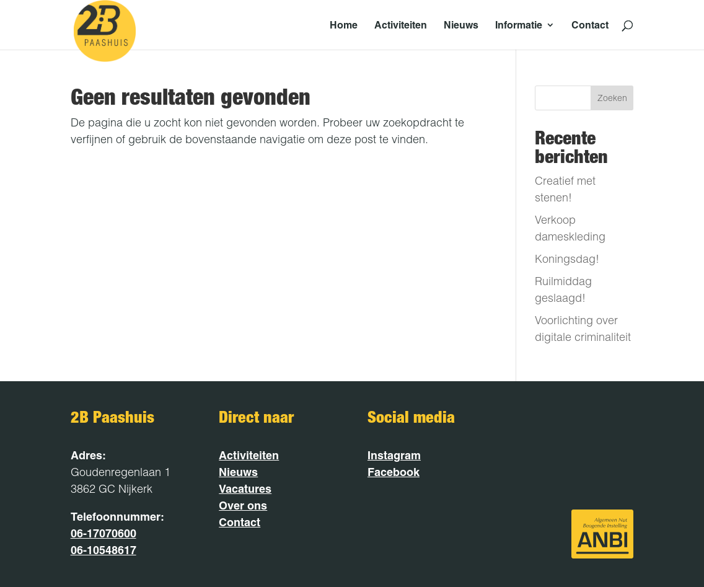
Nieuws (461, 25)
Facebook (393, 472)
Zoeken (612, 98)
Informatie (518, 25)
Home (344, 25)
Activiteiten (400, 25)
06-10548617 (103, 550)
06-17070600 (103, 533)
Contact (590, 25)
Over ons (243, 505)
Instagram (394, 455)
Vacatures (245, 489)
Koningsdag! (567, 259)
